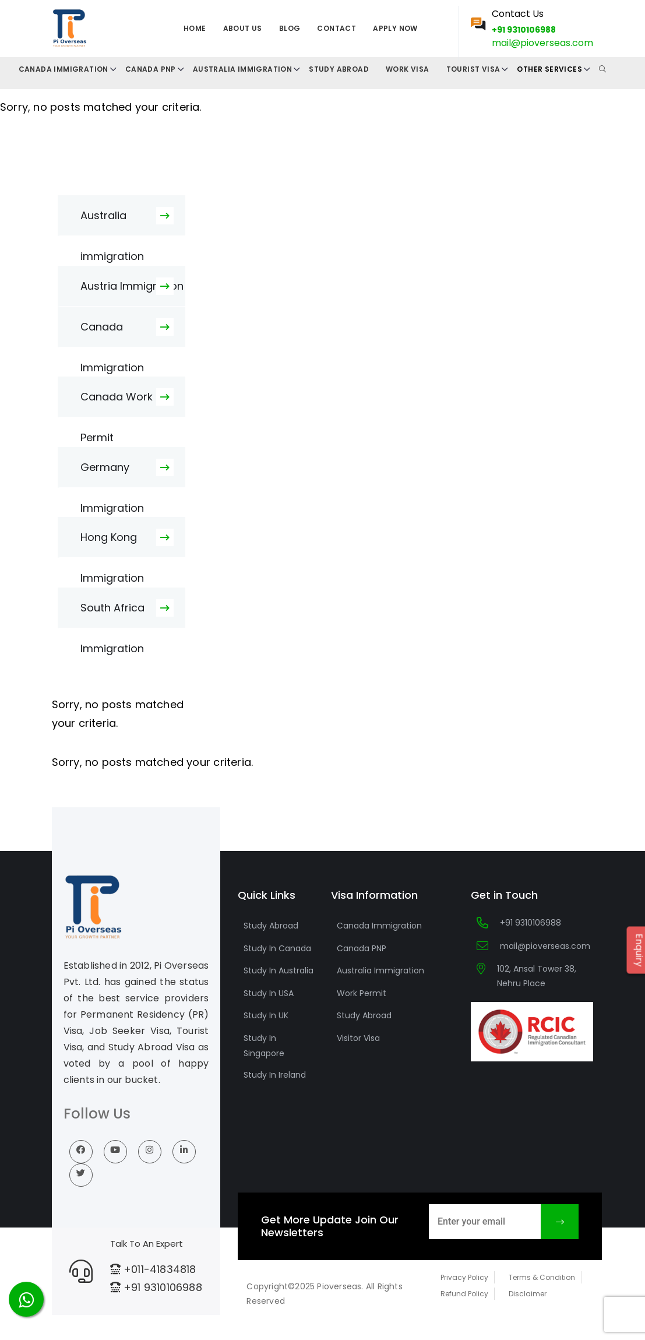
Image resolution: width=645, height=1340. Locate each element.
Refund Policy (464, 1294)
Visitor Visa (358, 1038)
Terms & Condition (542, 1277)
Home (195, 28)
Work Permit (361, 993)
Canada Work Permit (116, 403)
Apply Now (395, 28)
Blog (290, 28)
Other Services (549, 69)
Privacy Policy (464, 1277)
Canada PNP (150, 69)
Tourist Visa (473, 69)
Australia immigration (112, 222)
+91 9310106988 (524, 30)
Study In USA (269, 993)
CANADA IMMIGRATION (63, 69)
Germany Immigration (112, 474)
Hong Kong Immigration (112, 544)
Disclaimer (528, 1294)
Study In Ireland (275, 1075)
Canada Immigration (112, 333)
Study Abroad (339, 69)
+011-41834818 (160, 1269)
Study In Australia (278, 970)
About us (242, 28)
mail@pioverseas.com (542, 43)
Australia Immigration (242, 69)
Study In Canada (277, 948)
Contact (336, 28)
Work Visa (407, 69)
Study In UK (266, 1015)
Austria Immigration (132, 286)
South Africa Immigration (112, 614)
